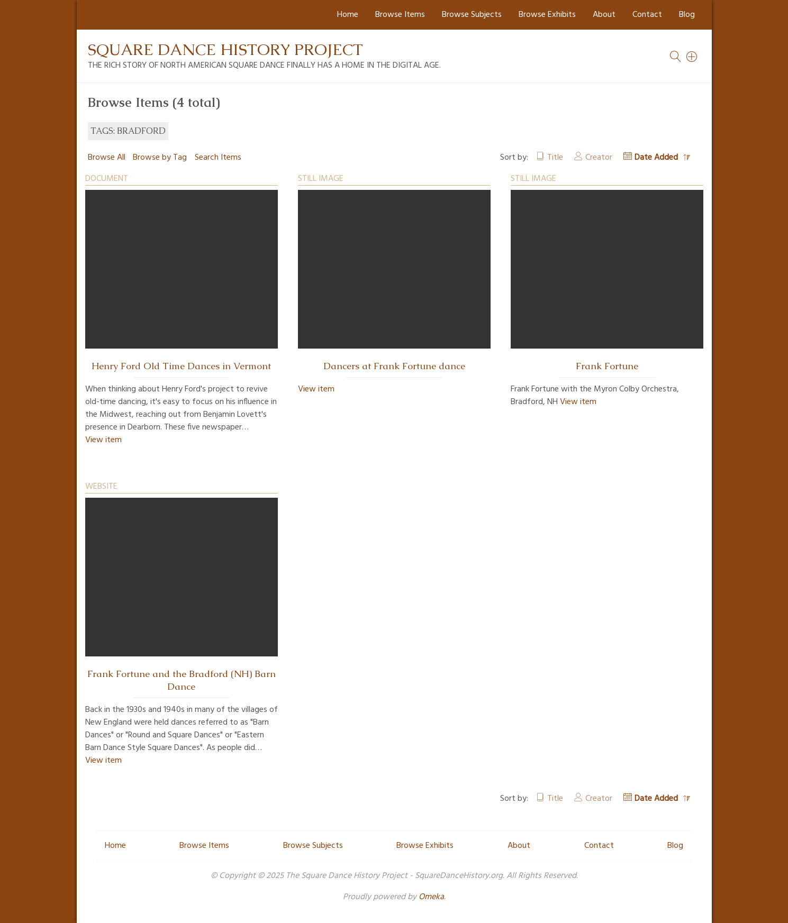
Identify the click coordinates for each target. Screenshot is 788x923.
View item (103, 440)
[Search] (692, 56)
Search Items (218, 158)
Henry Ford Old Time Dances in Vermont (181, 366)
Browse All (106, 158)
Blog (687, 15)
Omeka (431, 897)
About (604, 15)
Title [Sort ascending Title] (555, 158)
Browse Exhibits (547, 15)
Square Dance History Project (225, 49)
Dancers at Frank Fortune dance (394, 366)
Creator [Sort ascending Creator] (598, 158)
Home (347, 15)
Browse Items (400, 15)
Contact (647, 15)
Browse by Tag (160, 158)
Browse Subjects (472, 15)
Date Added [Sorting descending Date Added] (657, 158)
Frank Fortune (607, 366)
